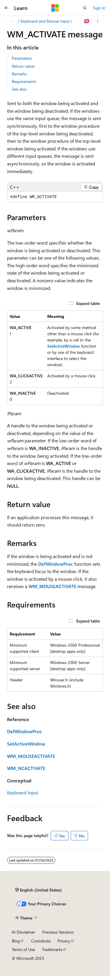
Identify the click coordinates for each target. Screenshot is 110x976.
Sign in (99, 8)
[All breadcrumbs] (12, 21)
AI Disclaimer (23, 932)
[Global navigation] (6, 8)
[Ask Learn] (87, 21)
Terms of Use (23, 949)
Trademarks (52, 949)
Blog (16, 941)
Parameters (22, 58)
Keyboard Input (22, 792)
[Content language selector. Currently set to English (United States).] (38, 890)
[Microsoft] (55, 8)
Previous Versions (58, 932)
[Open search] (85, 8)
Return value (23, 66)
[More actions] (98, 21)
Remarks (19, 74)
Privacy (63, 941)
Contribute (40, 941)
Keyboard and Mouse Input (45, 21)
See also (19, 89)
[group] (55, 197)
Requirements (24, 81)
